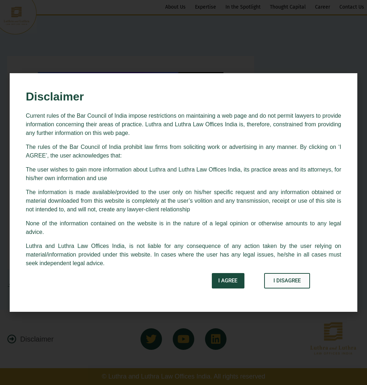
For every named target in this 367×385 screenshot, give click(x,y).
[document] (183, 192)
